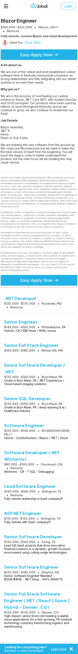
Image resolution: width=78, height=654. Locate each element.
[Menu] (6, 6)
